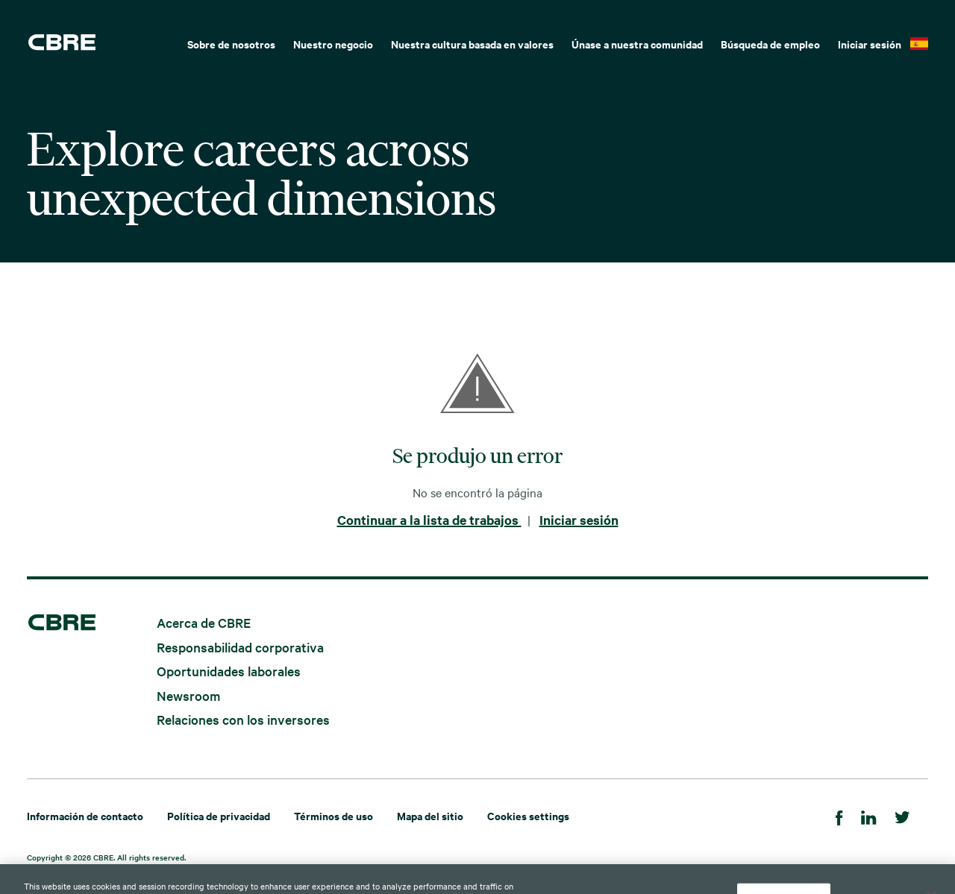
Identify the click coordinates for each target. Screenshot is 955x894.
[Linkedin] (869, 815)
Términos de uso (333, 815)
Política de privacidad (218, 815)
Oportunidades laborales (229, 670)
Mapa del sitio (430, 815)
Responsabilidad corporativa (240, 646)
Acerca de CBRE (204, 622)
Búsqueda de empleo (770, 43)
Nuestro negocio (333, 43)
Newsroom (188, 694)
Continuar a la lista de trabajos (429, 520)
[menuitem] (231, 42)
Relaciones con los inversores (243, 719)
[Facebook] (839, 815)
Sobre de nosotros (231, 43)
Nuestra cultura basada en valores (472, 43)
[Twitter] (902, 815)
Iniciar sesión (869, 43)
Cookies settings (528, 815)
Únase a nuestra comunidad (637, 43)
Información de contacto (85, 815)
